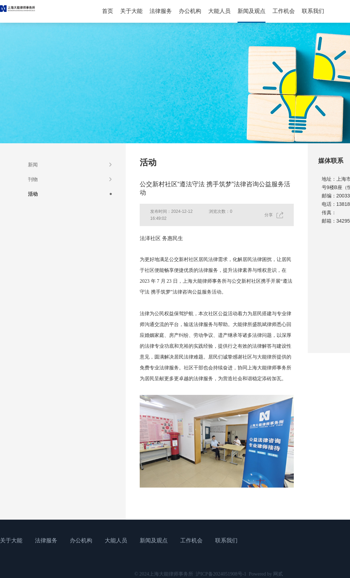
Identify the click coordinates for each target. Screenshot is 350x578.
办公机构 (190, 11)
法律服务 (161, 11)
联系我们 (313, 11)
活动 (33, 194)
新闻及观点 (251, 11)
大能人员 (219, 11)
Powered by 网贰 (266, 574)
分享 (268, 214)
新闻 (33, 164)
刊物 (33, 179)
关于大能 (131, 11)
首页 (107, 11)
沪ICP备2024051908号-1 (221, 574)
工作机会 (283, 11)
